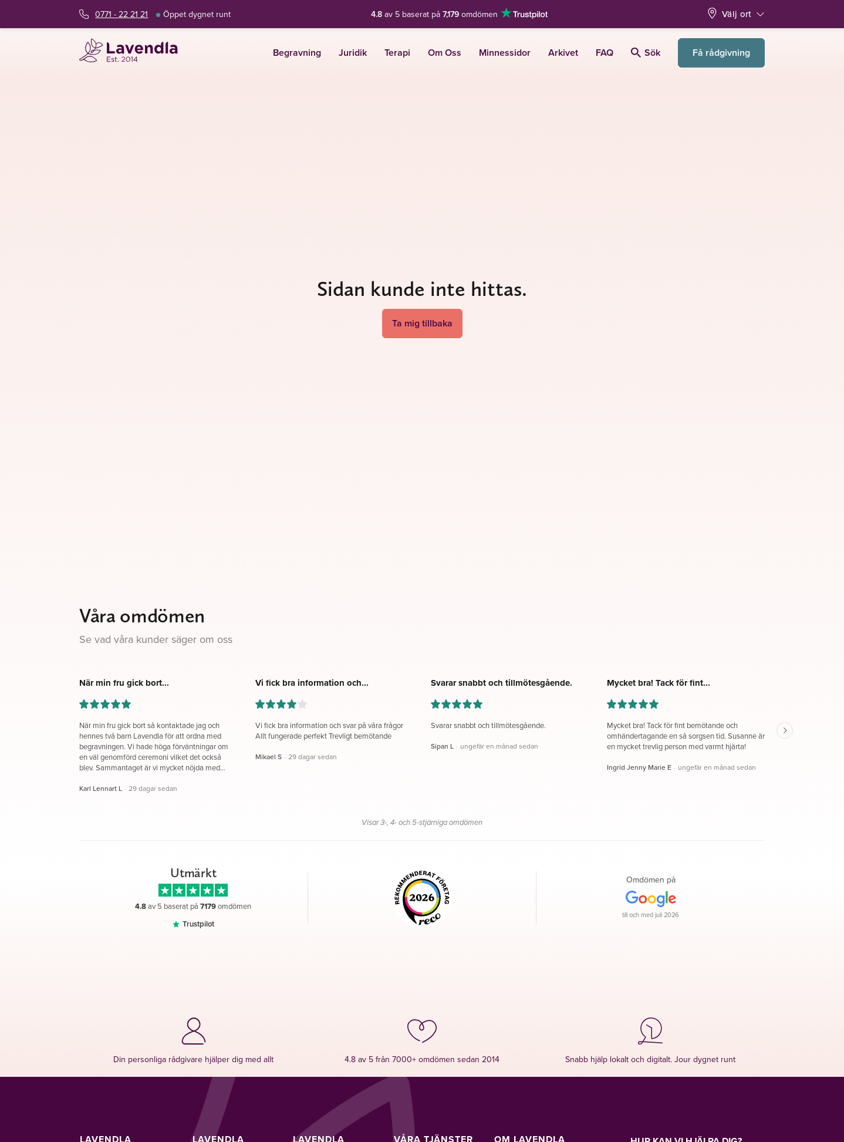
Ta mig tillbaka (422, 323)
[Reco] (422, 898)
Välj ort (736, 14)
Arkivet (563, 52)
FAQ (604, 52)
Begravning (297, 52)
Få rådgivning (721, 52)
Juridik (353, 52)
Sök (645, 52)
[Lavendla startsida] (133, 52)
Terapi (397, 52)
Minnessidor (505, 52)
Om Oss (444, 52)
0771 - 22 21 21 (121, 14)
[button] (158, 736)
